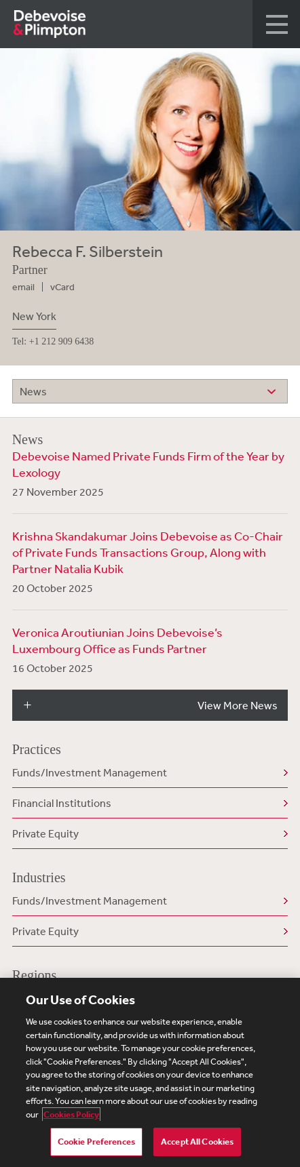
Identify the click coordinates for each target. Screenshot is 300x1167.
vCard (62, 287)
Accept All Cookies (197, 1141)
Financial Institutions (61, 803)
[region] (150, 1072)
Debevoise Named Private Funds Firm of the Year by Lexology (148, 463)
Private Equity (45, 833)
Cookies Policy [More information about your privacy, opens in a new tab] (71, 1114)
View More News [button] (238, 705)
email (23, 287)
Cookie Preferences (96, 1141)
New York (34, 316)
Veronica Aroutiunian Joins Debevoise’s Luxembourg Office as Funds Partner (117, 640)
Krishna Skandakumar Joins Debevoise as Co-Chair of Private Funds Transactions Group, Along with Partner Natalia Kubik (147, 552)
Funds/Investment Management (89, 772)
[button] (276, 24)
